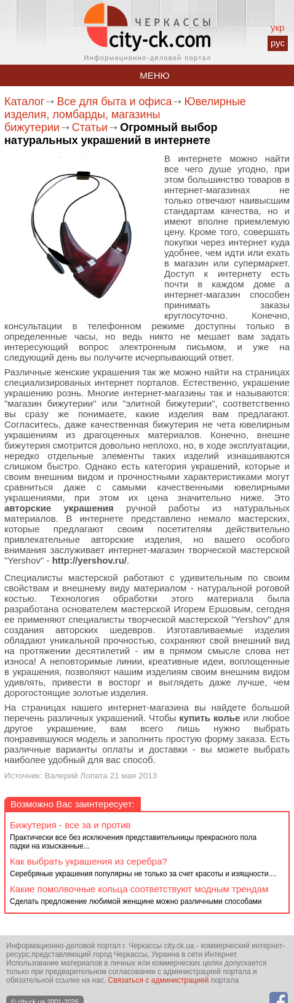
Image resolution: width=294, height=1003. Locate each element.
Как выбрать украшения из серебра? (88, 861)
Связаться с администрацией (158, 980)
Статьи (90, 127)
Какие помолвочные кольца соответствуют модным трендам (139, 889)
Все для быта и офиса (114, 101)
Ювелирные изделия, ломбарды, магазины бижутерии (125, 114)
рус (278, 43)
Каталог (24, 101)
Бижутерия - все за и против (70, 825)
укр (277, 27)
